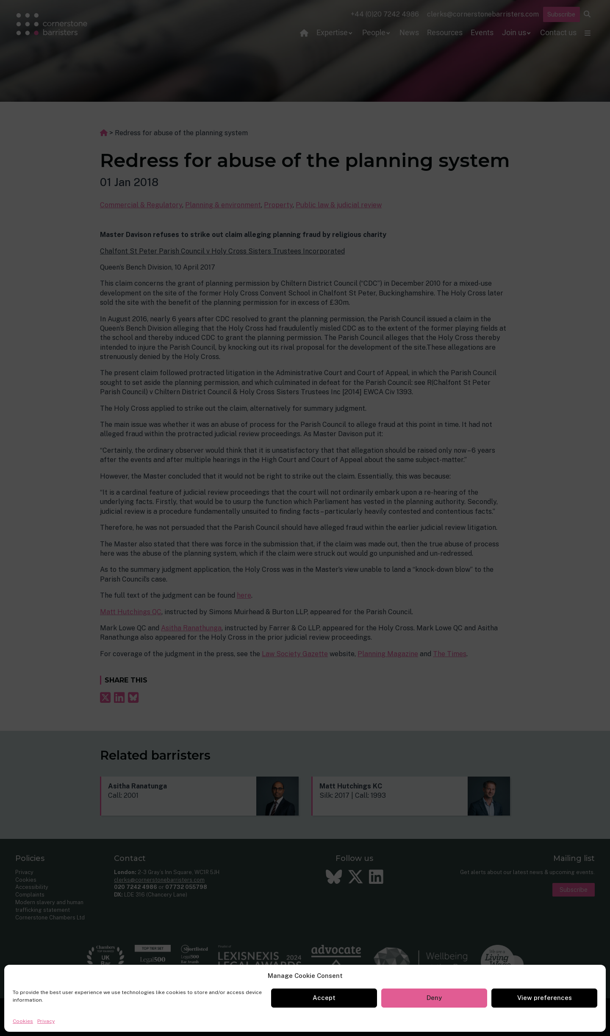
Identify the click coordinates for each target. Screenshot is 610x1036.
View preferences (544, 997)
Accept (324, 997)
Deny (434, 997)
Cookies (23, 1021)
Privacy (46, 1021)
